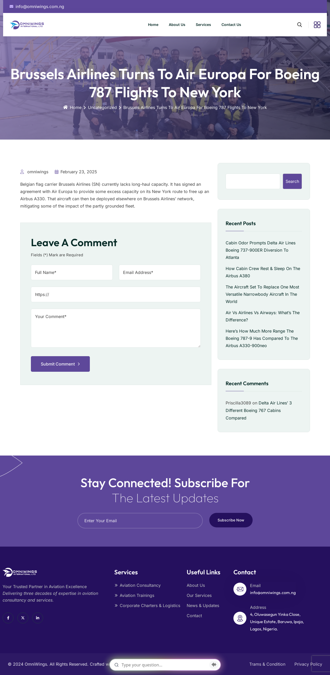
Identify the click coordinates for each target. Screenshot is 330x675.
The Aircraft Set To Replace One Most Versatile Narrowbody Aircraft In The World (262, 294)
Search (292, 181)
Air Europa (62, 191)
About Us (177, 24)
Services (203, 24)
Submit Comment (60, 364)
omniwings (34, 171)
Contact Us (231, 24)
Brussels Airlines (74, 184)
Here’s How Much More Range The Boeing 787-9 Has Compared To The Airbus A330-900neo (262, 338)
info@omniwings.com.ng (273, 592)
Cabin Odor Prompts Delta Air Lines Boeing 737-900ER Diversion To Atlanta (260, 250)
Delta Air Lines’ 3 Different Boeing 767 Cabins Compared (259, 410)
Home (153, 24)
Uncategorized (102, 107)
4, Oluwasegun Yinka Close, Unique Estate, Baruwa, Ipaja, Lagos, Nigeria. (277, 621)
